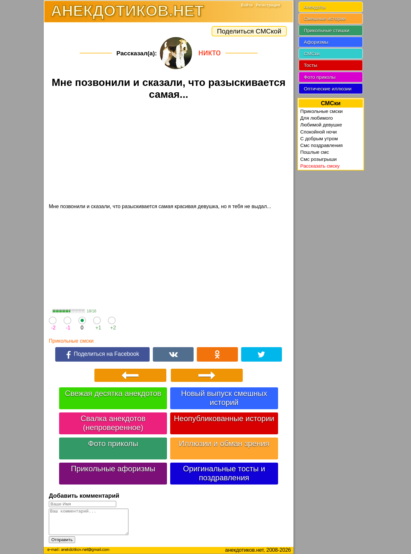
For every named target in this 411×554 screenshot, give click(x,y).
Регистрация (268, 5)
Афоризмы (316, 42)
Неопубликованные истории (224, 418)
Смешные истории (325, 18)
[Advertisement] (168, 152)
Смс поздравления (321, 145)
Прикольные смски (71, 341)
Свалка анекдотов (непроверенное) (113, 423)
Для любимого (316, 118)
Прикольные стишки (326, 30)
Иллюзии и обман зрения (224, 443)
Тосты (310, 65)
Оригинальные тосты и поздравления (224, 473)
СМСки (312, 53)
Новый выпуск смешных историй (224, 398)
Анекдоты (315, 7)
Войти (247, 5)
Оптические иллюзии (328, 88)
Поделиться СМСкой (249, 31)
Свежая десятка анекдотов (113, 393)
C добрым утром (319, 138)
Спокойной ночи (318, 131)
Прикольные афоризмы (113, 468)
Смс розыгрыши (318, 159)
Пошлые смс (314, 152)
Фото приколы (113, 443)
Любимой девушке (321, 124)
